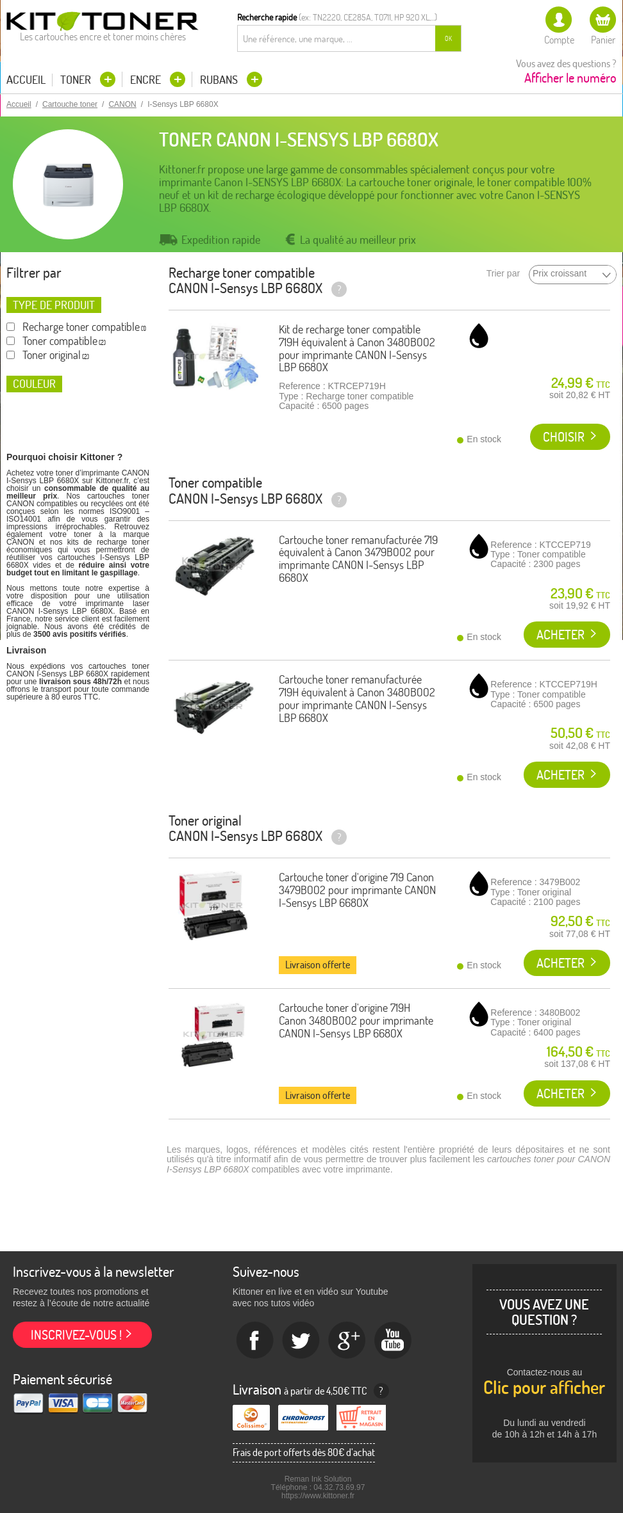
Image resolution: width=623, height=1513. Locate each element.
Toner (77, 79)
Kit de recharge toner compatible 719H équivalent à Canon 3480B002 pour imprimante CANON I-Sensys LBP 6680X (357, 348)
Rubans (220, 79)
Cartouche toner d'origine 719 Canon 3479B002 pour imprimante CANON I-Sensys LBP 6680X (357, 890)
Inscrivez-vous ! (76, 1335)
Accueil (26, 80)
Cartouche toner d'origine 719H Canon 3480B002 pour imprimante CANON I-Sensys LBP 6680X (356, 1020)
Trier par (503, 273)
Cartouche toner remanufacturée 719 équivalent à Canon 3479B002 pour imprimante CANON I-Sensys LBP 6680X (358, 558)
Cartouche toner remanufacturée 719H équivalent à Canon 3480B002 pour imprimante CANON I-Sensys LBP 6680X (357, 698)
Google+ (347, 1341)
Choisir (564, 437)
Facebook (255, 1341)
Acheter (560, 635)
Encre (146, 79)
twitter (301, 1341)
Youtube (393, 1341)
